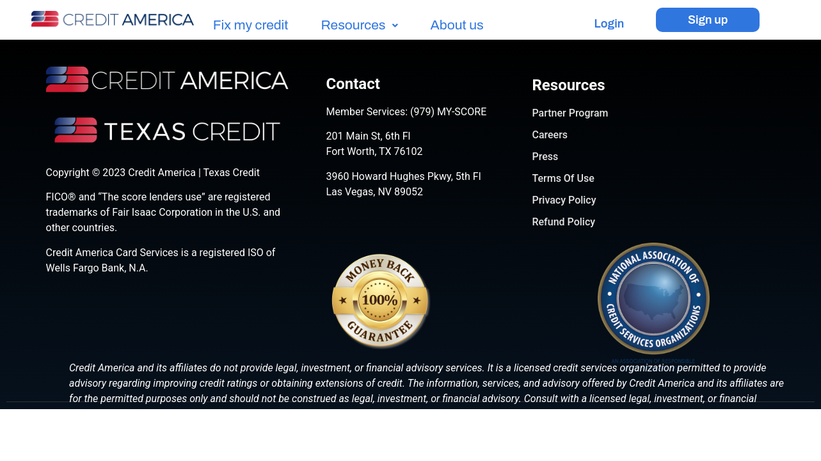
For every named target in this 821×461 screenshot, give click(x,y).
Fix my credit (251, 25)
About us (457, 25)
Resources (359, 25)
